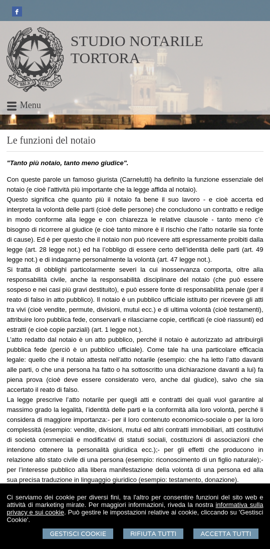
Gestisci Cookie (78, 533)
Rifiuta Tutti (153, 533)
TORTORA (105, 58)
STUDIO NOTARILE (137, 41)
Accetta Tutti (225, 533)
